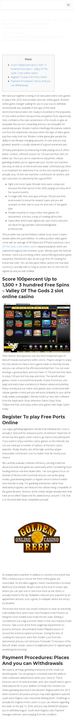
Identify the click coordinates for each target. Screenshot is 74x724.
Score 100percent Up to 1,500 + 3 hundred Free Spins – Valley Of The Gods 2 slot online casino (29, 69)
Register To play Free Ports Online (29, 77)
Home (5, 32)
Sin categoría (17, 32)
